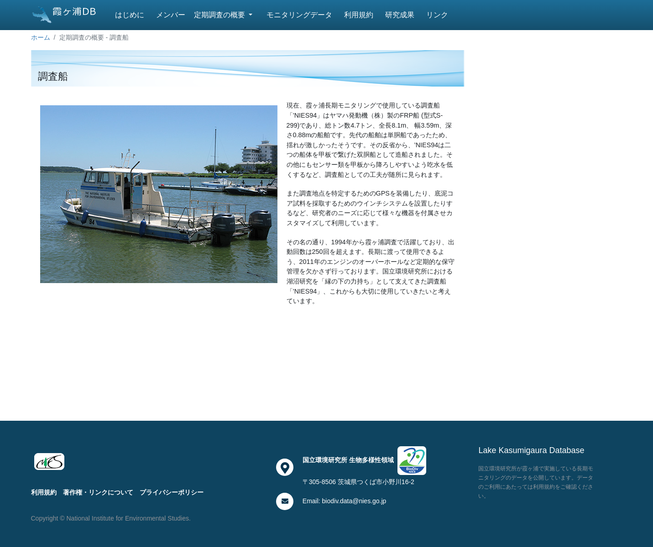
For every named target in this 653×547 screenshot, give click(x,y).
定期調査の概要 (220, 15)
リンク (437, 15)
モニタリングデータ (299, 15)
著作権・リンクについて (98, 492)
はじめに (129, 15)
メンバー (170, 15)
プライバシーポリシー (172, 492)
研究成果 (399, 15)
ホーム (40, 37)
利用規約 (358, 15)
